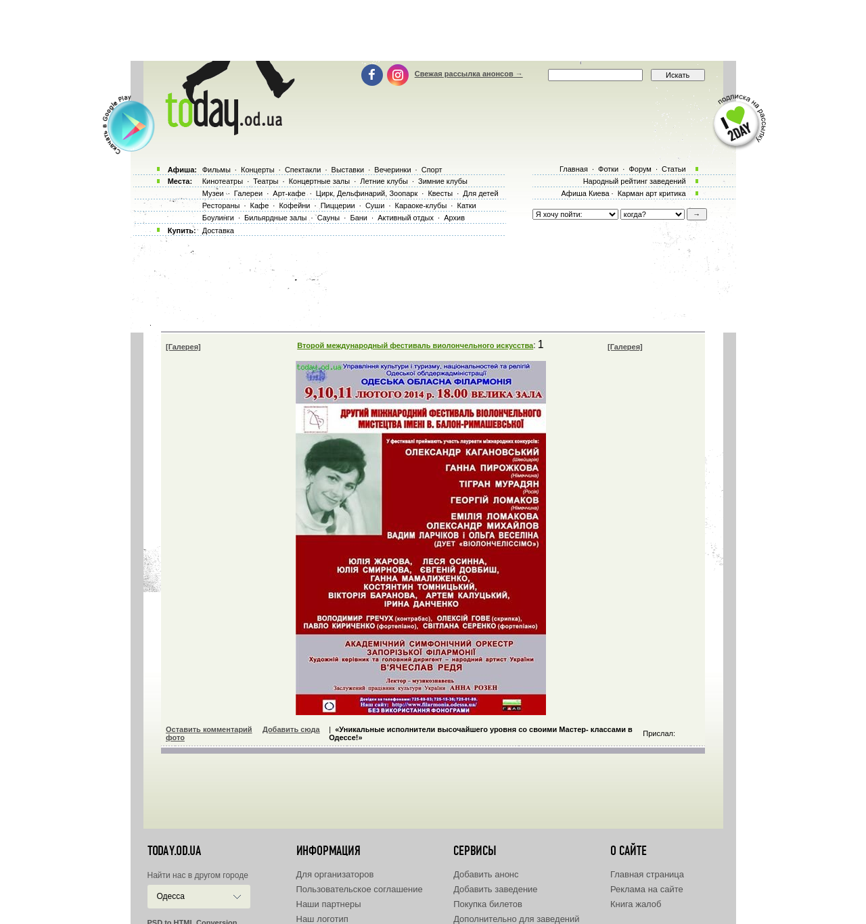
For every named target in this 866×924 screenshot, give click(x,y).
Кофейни (294, 205)
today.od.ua (174, 851)
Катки (466, 205)
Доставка (218, 230)
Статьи (674, 169)
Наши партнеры (328, 904)
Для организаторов (335, 874)
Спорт (431, 170)
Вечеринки (392, 170)
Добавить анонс (485, 874)
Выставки (348, 170)
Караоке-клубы (421, 205)
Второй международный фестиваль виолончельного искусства (415, 345)
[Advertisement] (433, 30)
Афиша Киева (585, 193)
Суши (374, 205)
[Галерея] (183, 347)
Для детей (480, 193)
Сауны (328, 218)
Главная (574, 169)
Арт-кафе (289, 193)
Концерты (258, 170)
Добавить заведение (495, 889)
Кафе (259, 205)
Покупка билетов (487, 904)
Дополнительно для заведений (516, 919)
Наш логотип (322, 919)
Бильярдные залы (275, 218)
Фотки (608, 169)
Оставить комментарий (209, 729)
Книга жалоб (636, 904)
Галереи (248, 193)
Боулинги (218, 218)
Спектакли (303, 170)
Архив (454, 218)
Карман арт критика (652, 193)
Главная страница (647, 874)
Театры (265, 181)
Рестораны (221, 205)
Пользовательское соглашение (359, 889)
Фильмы (216, 170)
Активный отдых (406, 218)
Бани (358, 218)
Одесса (171, 896)
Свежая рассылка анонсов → (469, 74)
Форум (640, 169)
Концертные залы (319, 181)
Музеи (213, 193)
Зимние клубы (443, 181)
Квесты (440, 193)
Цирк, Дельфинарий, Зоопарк (366, 193)
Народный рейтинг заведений (634, 181)
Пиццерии (338, 205)
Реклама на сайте (646, 889)
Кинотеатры (222, 181)
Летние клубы (384, 181)
